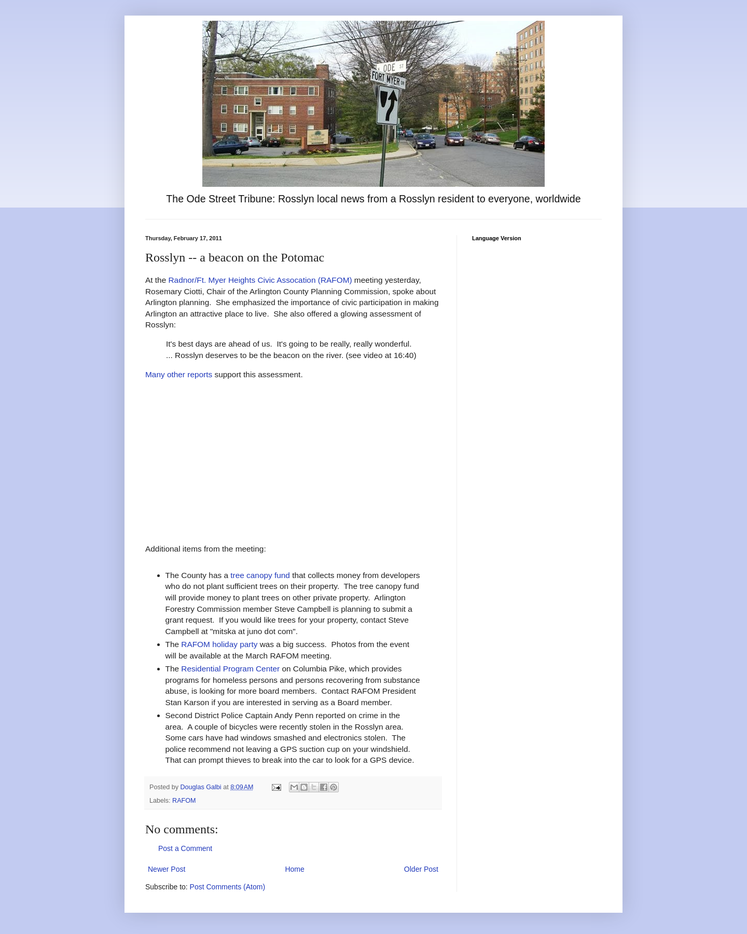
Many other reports (178, 374)
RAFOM (184, 800)
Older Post (421, 869)
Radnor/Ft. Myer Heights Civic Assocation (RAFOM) (260, 280)
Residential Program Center (230, 668)
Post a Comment (185, 848)
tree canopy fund (260, 575)
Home (294, 869)
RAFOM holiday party (219, 644)
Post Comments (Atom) (227, 887)
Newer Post (166, 869)
